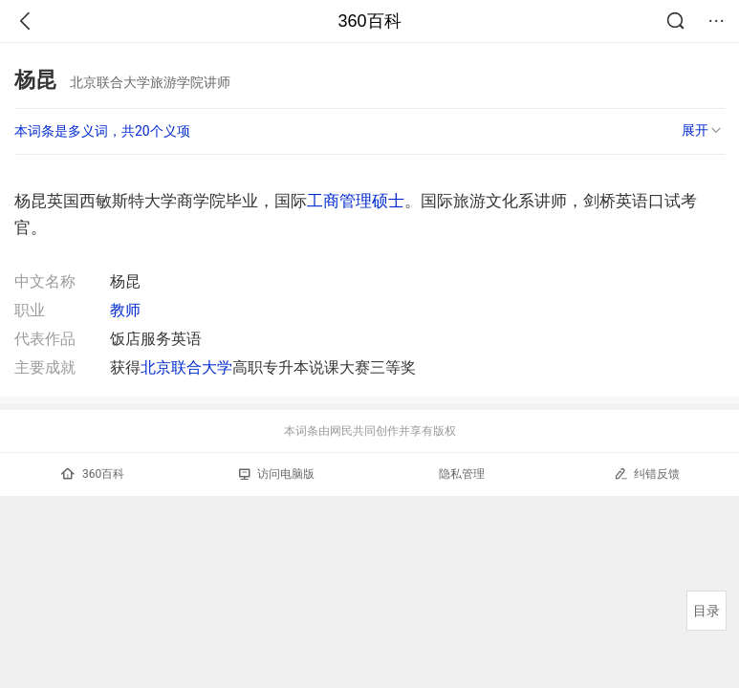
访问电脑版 (277, 474)
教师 (125, 310)
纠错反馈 (647, 473)
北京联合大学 (186, 367)
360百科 (369, 21)
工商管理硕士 (355, 200)
